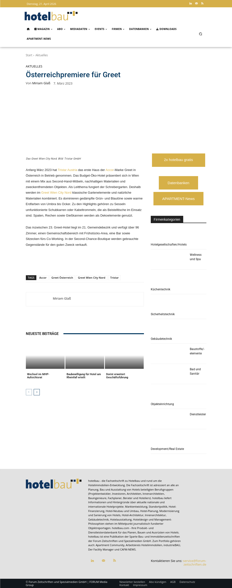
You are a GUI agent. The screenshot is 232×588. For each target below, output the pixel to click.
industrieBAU (171, 545)
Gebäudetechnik (161, 339)
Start (29, 55)
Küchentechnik (160, 289)
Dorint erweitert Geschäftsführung (117, 376)
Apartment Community (110, 545)
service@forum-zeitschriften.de (194, 563)
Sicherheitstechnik (163, 314)
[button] (200, 33)
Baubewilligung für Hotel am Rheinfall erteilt (84, 376)
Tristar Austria (67, 170)
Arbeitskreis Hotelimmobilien (144, 545)
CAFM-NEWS (128, 549)
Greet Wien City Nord (56, 192)
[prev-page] (29, 392)
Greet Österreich (62, 277)
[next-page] (37, 392)
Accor (110, 170)
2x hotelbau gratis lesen (178, 162)
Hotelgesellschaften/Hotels (169, 244)
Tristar (114, 277)
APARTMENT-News (178, 199)
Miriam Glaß (41, 83)
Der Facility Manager (101, 549)
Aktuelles (41, 55)
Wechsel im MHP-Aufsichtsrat (38, 376)
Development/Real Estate (167, 449)
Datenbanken (178, 183)
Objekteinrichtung (162, 404)
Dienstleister (198, 414)
